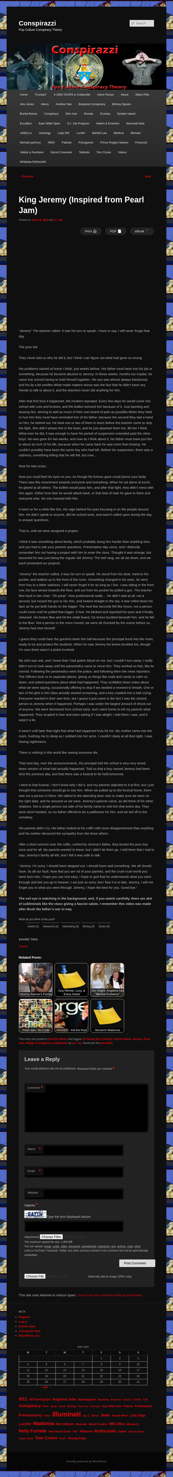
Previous (26, 176)
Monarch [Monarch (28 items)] (133, 1424)
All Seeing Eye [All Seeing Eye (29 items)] (39, 1399)
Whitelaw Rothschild (33, 161)
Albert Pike (142, 94)
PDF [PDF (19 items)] (75, 1431)
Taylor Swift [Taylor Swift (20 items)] (26, 1438)
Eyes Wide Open (49, 123)
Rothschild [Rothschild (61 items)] (105, 1431)
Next (149, 176)
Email (34, 1171)
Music (63, 1039)
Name (34, 1149)
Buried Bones (28, 113)
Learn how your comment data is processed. (109, 1295)
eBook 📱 (142, 231)
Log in (23, 1321)
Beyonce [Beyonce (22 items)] (103, 1399)
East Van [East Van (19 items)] (83, 1406)
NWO (51, 142)
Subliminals (60, 1043)
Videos (122, 152)
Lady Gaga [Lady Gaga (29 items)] (138, 1415)
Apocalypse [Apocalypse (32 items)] (87, 1399)
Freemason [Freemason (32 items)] (143, 1406)
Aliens (45, 104)
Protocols (141, 142)
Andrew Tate (64, 104)
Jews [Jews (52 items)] (105, 1415)
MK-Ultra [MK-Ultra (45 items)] (117, 1424)
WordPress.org (29, 1335)
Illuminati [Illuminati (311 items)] (66, 1414)
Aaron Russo (105, 94)
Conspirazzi (37, 23)
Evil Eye (53, 1039)
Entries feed (27, 1326)
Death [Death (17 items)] (54, 1406)
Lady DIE (63, 133)
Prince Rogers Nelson (114, 142)
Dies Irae (71, 113)
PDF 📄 (116, 231)
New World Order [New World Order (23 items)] (60, 1431)
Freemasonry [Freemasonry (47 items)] (30, 1415)
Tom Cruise (103, 152)
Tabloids (84, 152)
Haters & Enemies (107, 123)
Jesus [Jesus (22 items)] (95, 1415)
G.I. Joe (58, 220)
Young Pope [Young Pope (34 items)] (76, 1438)
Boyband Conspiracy (92, 104)
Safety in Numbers (32, 152)
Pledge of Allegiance (39, 1043)
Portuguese (86, 142)
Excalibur (26, 123)
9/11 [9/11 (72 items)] (23, 1399)
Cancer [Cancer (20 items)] (127, 1399)
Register (24, 1317)
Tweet (23, 946)
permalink (106, 1043)
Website (32, 1192)
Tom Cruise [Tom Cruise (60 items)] (46, 1438)
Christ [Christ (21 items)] (137, 1399)
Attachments (32, 1237)
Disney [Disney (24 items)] (71, 1406)
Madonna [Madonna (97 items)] (43, 1423)
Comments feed (29, 1331)
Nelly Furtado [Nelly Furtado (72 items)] (33, 1430)
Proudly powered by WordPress (86, 1461)
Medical (119, 133)
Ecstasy (105, 113)
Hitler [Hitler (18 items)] (47, 1415)
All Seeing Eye (91, 1039)
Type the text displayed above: (68, 1217)
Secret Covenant (61, 152)
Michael (136, 133)
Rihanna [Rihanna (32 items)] (86, 1431)
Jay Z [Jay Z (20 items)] (86, 1415)
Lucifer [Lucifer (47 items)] (25, 1424)
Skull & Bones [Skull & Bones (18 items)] (136, 1431)
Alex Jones (27, 104)
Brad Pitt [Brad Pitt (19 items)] (116, 1399)
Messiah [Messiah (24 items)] (81, 1424)
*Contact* (41, 94)
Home (24, 94)
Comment (35, 1088)
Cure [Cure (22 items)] (46, 1406)
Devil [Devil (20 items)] (62, 1406)
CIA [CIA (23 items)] (145, 1399)
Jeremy (137, 1039)
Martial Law (99, 133)
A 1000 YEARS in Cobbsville (72, 94)
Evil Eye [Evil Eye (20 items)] (95, 1406)
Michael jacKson (30, 142)
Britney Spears (121, 104)
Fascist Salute (122, 1039)
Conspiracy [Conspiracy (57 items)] (30, 1405)
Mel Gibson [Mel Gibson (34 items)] (65, 1424)
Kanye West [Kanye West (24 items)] (120, 1415)
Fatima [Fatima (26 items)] (128, 1406)
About (124, 94)
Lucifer (81, 133)
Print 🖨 (91, 231)
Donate (88, 113)
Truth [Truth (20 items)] (62, 1438)
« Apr (44, 1387)
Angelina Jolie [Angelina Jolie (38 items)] (64, 1399)
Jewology (45, 133)
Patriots (66, 142)
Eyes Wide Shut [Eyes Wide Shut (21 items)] (112, 1406)
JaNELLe (26, 133)
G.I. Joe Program (78, 123)
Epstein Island (126, 113)
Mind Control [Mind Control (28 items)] (98, 1424)
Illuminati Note (135, 123)
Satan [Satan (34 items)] (122, 1431)
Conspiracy (51, 113)
